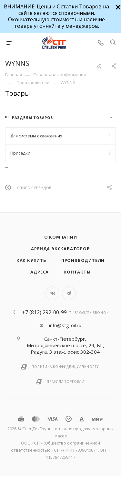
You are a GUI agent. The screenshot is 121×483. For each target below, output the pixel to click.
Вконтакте (52, 293)
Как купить (31, 260)
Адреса (39, 272)
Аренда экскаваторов (60, 249)
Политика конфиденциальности (66, 366)
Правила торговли (66, 381)
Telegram (69, 293)
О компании (60, 237)
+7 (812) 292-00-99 (44, 312)
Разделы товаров (32, 117)
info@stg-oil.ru (65, 325)
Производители (83, 260)
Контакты (77, 272)
